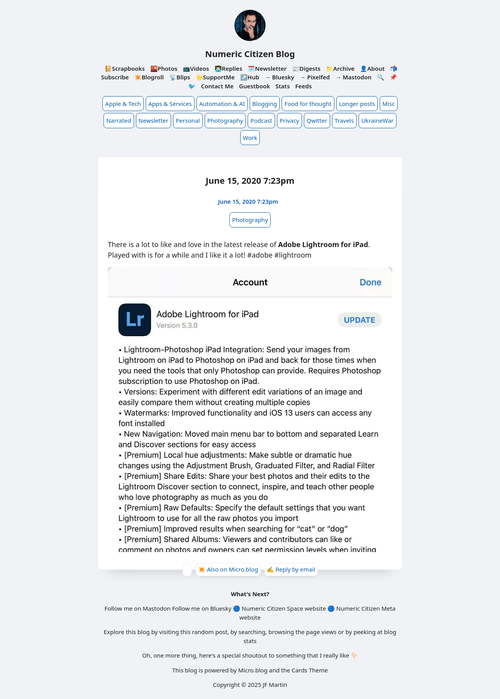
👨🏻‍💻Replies (228, 68)
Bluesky (220, 608)
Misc (388, 104)
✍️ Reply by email (291, 569)
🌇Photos (163, 68)
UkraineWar (377, 120)
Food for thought (307, 104)
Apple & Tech (123, 104)
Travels (344, 120)
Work (250, 138)
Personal (188, 120)
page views (321, 632)
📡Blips (179, 77)
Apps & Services (170, 104)
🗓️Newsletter (267, 68)
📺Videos (196, 68)
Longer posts (357, 104)
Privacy (289, 120)
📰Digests (306, 68)
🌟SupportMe (215, 77)
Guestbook (254, 86)
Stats (282, 86)
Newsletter (153, 120)
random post (209, 632)
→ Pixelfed (315, 77)
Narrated (118, 120)
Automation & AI (222, 104)
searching (252, 632)
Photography (225, 120)
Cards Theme (310, 670)
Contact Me (217, 86)
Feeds (303, 86)
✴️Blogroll (149, 77)
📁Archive (340, 68)
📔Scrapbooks (125, 68)
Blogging (264, 104)
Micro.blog (253, 670)
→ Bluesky (280, 77)
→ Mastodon (353, 77)
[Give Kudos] (187, 569)
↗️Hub (249, 77)
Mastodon (156, 608)
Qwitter (317, 120)
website (315, 608)
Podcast (261, 120)
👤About (372, 68)
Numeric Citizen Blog (250, 53)
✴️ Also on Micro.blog (228, 569)
